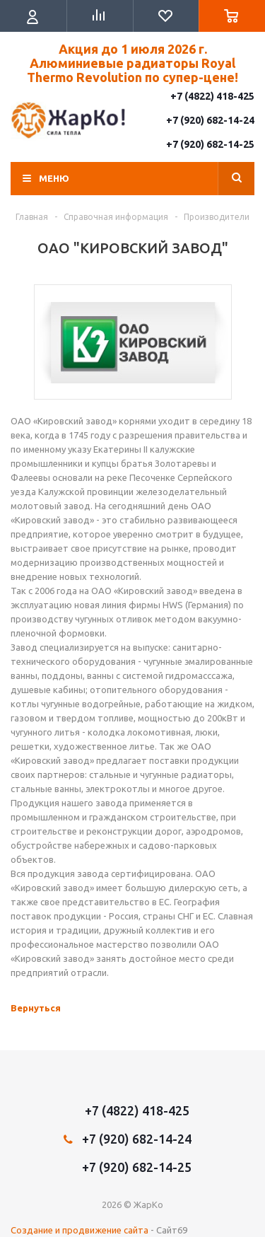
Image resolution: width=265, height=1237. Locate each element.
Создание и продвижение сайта (79, 1230)
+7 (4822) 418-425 (212, 96)
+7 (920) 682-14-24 (210, 120)
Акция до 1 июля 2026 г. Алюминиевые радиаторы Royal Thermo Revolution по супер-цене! (132, 63)
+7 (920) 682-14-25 (210, 144)
